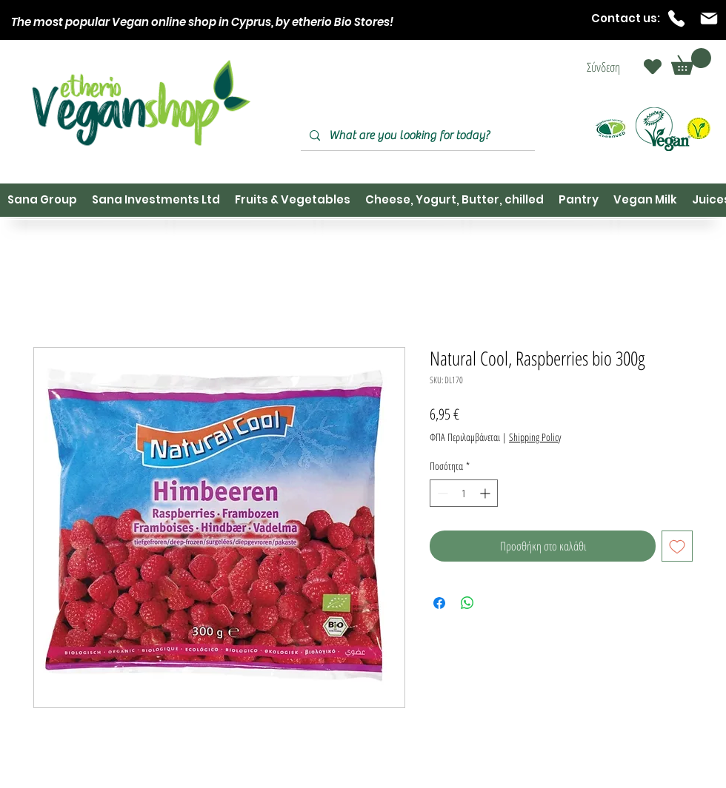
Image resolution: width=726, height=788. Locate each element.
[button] (691, 61)
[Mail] (709, 18)
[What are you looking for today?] (416, 135)
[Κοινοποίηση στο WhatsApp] (467, 603)
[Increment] (486, 493)
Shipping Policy (535, 437)
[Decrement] (441, 493)
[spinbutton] (463, 493)
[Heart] (652, 66)
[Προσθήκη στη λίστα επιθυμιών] (677, 546)
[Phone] (676, 18)
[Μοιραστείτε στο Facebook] (439, 603)
